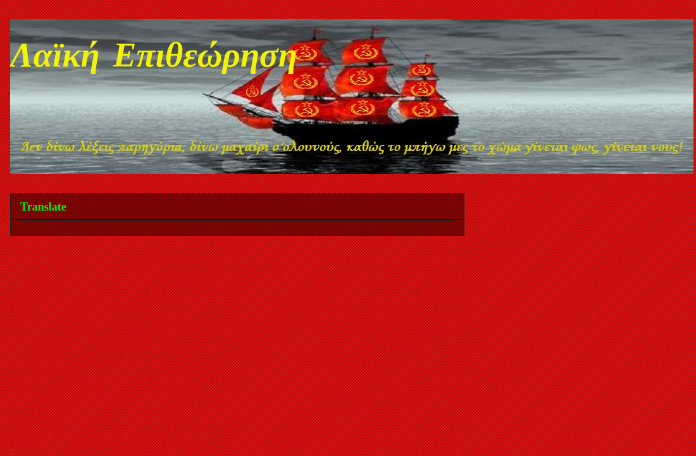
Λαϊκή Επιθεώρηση (153, 58)
